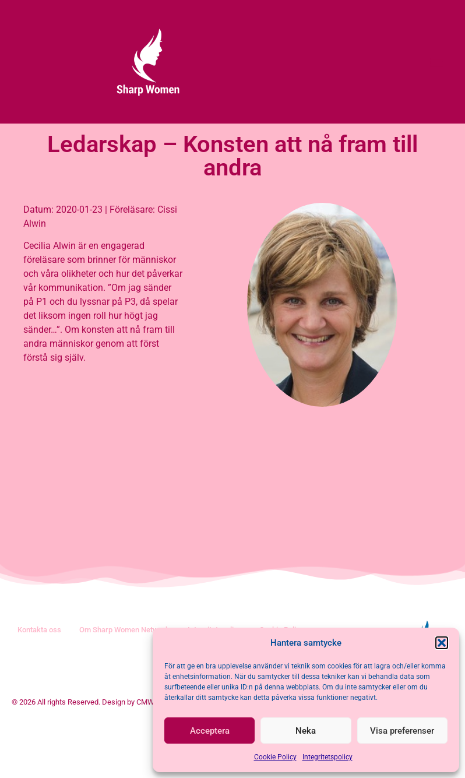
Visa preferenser (402, 731)
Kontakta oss (39, 684)
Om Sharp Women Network (124, 684)
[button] (442, 643)
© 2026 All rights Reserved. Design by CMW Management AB (111, 756)
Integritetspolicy (327, 757)
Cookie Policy (275, 757)
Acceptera (210, 731)
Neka (305, 731)
